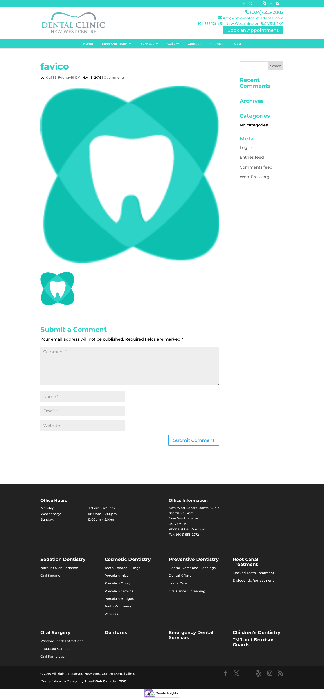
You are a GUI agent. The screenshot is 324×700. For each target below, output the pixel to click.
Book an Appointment (253, 30)
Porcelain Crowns (119, 591)
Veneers (111, 614)
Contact (194, 43)
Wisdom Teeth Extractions (61, 641)
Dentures (116, 632)
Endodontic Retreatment (253, 580)
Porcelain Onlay (117, 583)
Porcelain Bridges (119, 599)
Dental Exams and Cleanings (192, 568)
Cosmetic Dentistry (128, 559)
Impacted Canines (55, 649)
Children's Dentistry (256, 632)
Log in (246, 147)
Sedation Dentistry (63, 559)
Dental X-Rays (180, 576)
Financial (217, 43)
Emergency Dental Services (191, 635)
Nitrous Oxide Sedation (59, 568)
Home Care (178, 583)
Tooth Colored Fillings (122, 568)
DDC (122, 681)
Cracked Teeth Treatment (253, 573)
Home (88, 43)
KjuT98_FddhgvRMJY (62, 77)
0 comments (114, 77)
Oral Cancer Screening (187, 591)
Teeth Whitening (119, 606)
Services (147, 43)
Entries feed (252, 157)
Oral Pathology (52, 657)
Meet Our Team (114, 43)
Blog (237, 43)
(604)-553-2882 (267, 12)
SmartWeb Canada (100, 681)
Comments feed (256, 167)
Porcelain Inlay (116, 576)
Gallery (173, 43)
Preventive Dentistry (194, 559)
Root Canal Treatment (245, 562)
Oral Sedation (51, 576)
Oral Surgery (55, 632)
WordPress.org (254, 176)
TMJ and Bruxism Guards (253, 642)
